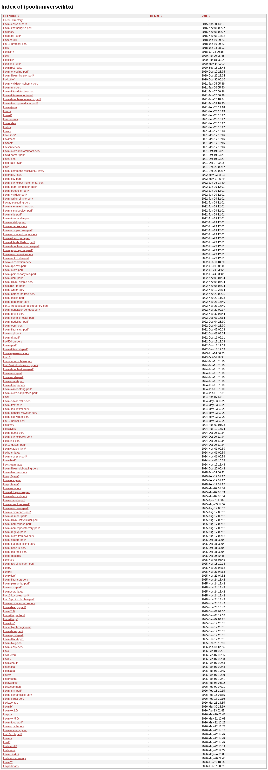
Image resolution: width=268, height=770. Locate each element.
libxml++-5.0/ (11, 718)
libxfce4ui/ (9, 750)
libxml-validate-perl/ (15, 194)
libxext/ (7, 115)
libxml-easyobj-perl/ (15, 24)
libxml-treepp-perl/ (14, 385)
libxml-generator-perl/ (16, 353)
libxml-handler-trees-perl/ (18, 369)
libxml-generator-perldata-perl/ (21, 309)
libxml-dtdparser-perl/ (16, 301)
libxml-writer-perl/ (13, 289)
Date (204, 15)
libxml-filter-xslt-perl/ (15, 349)
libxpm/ (7, 714)
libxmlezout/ (10, 662)
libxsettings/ (10, 619)
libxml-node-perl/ (13, 377)
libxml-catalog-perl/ (14, 222)
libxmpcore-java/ (13, 591)
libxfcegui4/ (10, 40)
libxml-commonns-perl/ (17, 512)
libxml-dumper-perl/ (15, 516)
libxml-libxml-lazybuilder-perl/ (20, 520)
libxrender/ (9, 123)
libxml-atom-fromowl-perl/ (18, 535)
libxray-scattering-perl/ (16, 202)
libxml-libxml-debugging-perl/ (20, 468)
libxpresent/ (10, 678)
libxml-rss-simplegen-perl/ (18, 563)
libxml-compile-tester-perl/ (19, 317)
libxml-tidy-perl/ (12, 214)
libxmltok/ (9, 623)
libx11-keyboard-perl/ (16, 595)
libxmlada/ (9, 670)
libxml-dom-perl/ (13, 278)
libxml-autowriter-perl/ (16, 258)
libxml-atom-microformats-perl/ (21, 151)
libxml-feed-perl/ (13, 722)
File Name (9, 15)
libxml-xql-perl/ (12, 333)
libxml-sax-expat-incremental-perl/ (23, 182)
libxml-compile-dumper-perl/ (20, 234)
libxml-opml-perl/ (13, 325)
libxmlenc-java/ (12, 480)
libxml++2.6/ (10, 710)
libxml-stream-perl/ (14, 539)
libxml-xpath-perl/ (13, 726)
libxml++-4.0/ (11, 754)
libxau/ (7, 131)
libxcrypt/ (8, 559)
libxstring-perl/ (11, 440)
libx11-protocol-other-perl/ (18, 599)
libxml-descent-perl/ (15, 496)
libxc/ (6, 651)
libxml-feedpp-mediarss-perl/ (20, 103)
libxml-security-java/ (15, 730)
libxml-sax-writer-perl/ (16, 416)
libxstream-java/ (12, 464)
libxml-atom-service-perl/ (18, 254)
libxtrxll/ (7, 571)
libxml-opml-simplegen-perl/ (20, 186)
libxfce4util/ (10, 746)
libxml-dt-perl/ (11, 337)
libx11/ (7, 357)
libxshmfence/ (11, 147)
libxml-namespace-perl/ (17, 524)
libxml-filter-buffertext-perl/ (19, 242)
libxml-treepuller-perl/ (16, 190)
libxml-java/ (10, 107)
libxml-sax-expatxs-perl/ (17, 436)
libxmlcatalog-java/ (14, 448)
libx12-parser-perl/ (14, 420)
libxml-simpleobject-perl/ (18, 210)
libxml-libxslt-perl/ (13, 639)
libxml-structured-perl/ (16, 504)
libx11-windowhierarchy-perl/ (20, 365)
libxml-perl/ (9, 345)
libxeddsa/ (9, 666)
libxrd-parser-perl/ (14, 155)
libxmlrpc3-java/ (12, 67)
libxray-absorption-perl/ (17, 262)
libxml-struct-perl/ (13, 698)
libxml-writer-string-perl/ (17, 389)
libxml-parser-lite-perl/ (16, 583)
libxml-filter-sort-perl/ (15, 579)
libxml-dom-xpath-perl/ (16, 238)
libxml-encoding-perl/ (16, 71)
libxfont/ (8, 143)
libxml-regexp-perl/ (14, 532)
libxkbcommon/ (12, 686)
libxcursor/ (9, 135)
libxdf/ (6, 742)
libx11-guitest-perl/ (14, 444)
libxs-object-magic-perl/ (17, 627)
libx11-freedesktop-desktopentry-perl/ (25, 305)
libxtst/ (7, 127)
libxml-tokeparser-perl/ (16, 492)
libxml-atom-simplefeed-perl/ (20, 393)
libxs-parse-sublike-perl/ (17, 361)
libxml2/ (7, 762)
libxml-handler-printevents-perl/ (22, 99)
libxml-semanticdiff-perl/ (17, 694)
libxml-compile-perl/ (15, 456)
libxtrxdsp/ (9, 575)
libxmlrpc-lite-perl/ (14, 285)
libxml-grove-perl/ (13, 313)
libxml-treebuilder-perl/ (16, 218)
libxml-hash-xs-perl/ (15, 472)
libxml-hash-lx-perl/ (14, 547)
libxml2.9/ (9, 611)
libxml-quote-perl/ (13, 432)
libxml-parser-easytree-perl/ (20, 274)
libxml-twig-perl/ (12, 643)
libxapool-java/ (12, 35)
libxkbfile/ (9, 79)
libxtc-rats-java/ (12, 162)
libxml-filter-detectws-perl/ (18, 91)
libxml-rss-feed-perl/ (15, 551)
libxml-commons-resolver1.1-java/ (23, 170)
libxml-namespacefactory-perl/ (21, 528)
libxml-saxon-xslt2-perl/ (17, 401)
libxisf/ (7, 674)
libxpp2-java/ (11, 476)
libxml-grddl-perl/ (13, 635)
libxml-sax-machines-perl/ (18, 206)
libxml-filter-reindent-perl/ (18, 95)
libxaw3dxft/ (10, 682)
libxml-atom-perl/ (13, 270)
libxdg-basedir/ (12, 555)
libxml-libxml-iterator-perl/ (18, 75)
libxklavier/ (9, 428)
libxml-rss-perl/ (12, 488)
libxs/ (6, 55)
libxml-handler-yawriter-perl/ (20, 412)
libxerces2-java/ (12, 174)
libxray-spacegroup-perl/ (18, 250)
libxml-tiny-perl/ (12, 690)
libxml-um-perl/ (12, 87)
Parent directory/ (13, 20)
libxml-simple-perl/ (14, 500)
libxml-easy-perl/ (13, 647)
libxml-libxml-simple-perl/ (18, 282)
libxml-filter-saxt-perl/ (16, 329)
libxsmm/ (8, 424)
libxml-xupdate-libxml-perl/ (19, 543)
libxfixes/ (8, 59)
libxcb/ (7, 111)
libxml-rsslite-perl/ (13, 297)
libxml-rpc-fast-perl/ (14, 266)
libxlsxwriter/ (10, 702)
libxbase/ (8, 31)
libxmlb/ (7, 706)
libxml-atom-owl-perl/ (16, 508)
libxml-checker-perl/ (15, 226)
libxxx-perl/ (9, 158)
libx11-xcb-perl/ (12, 734)
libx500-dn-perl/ (12, 341)
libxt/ (6, 397)
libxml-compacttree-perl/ (17, 230)
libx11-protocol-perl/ (15, 43)
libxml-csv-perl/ (12, 178)
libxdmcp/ (9, 139)
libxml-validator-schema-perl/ (20, 83)
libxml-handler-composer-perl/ (21, 246)
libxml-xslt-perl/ (12, 587)
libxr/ (6, 47)
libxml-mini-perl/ (12, 373)
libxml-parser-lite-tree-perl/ (19, 293)
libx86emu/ (9, 655)
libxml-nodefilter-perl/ (16, 321)
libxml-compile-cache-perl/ (19, 603)
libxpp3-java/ (11, 484)
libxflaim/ (8, 51)
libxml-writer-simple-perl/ (18, 198)
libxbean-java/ (11, 452)
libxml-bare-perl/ (13, 631)
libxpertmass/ (11, 766)
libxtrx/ (7, 567)
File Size (154, 15)
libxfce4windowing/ (14, 758)
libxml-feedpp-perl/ (14, 607)
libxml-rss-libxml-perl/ (16, 409)
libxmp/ (7, 738)
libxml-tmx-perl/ (12, 405)
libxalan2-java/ (12, 63)
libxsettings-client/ (14, 615)
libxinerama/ (10, 119)
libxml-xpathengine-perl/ (17, 28)
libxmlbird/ (9, 460)
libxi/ (6, 167)
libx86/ (7, 659)
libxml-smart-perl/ (13, 381)
